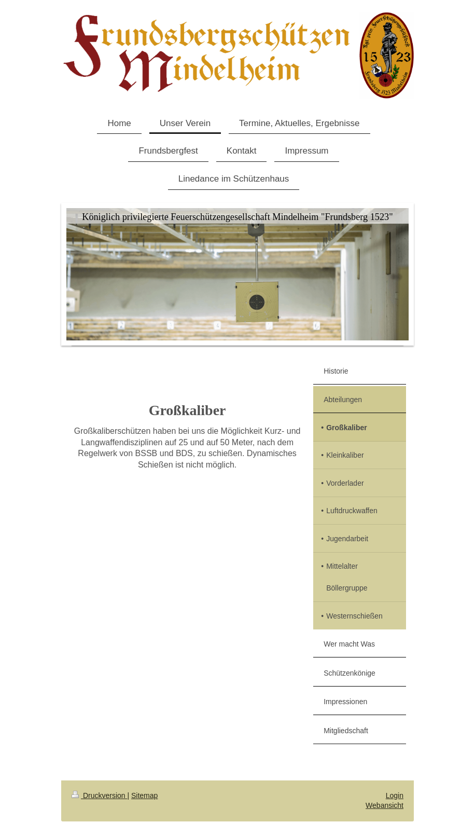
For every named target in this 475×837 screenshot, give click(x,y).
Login (394, 795)
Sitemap (144, 795)
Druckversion (99, 795)
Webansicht (384, 805)
